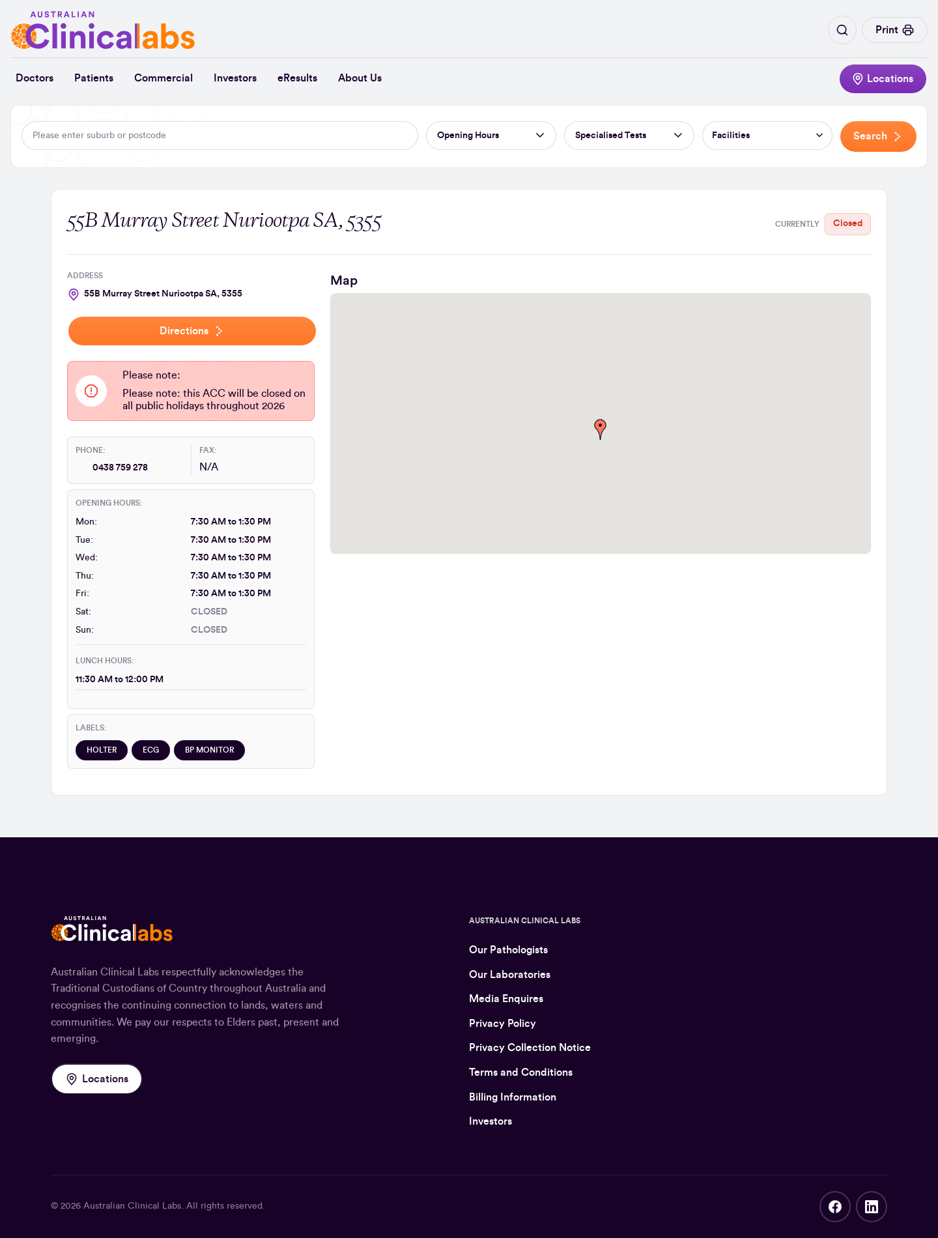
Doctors (34, 78)
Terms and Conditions (521, 1072)
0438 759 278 (120, 467)
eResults (297, 78)
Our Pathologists (508, 950)
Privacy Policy (502, 1023)
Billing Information (512, 1097)
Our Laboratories (509, 975)
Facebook (835, 1206)
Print (894, 30)
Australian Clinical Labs (132, 1206)
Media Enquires (506, 999)
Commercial (163, 78)
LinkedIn (871, 1206)
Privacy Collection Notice (530, 1048)
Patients (93, 78)
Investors (235, 78)
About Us (360, 78)
